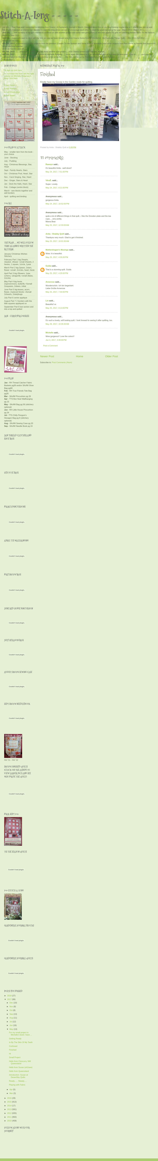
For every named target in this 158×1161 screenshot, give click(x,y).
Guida (48, 266)
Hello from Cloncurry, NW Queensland (20, 1062)
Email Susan (9, 95)
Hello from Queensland (19, 1071)
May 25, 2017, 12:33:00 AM (57, 225)
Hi (10, 1054)
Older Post (111, 356)
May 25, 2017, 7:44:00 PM (57, 292)
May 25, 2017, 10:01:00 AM (57, 241)
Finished (12, 1050)
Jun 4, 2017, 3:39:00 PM (56, 340)
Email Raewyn (10, 88)
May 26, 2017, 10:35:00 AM (57, 324)
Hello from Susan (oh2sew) (20, 1067)
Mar (11, 1093)
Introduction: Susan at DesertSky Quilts (18, 1076)
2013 (9, 1109)
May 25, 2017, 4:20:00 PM (57, 273)
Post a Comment (50, 346)
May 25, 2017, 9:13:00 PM (57, 308)
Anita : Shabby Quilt (55, 234)
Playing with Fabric (17, 1085)
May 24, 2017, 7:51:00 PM (57, 172)
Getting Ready (15, 1038)
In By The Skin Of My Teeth (20, 1042)
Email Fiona (9, 85)
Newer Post (47, 356)
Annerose (50, 282)
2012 (9, 1113)
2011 (9, 1117)
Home (79, 356)
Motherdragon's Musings (57, 250)
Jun (11, 1025)
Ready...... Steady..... (18, 1081)
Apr (11, 1089)
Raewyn (49, 164)
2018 (9, 996)
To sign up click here (13, 70)
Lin (47, 301)
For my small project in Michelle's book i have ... (20, 1033)
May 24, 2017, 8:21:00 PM (57, 188)
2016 (9, 1098)
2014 (9, 1106)
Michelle (49, 333)
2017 (9, 999)
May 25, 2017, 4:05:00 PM (57, 257)
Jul (10, 1021)
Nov (11, 1006)
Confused (13, 1046)
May (11, 1029)
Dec (11, 1003)
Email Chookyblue (12, 92)
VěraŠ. (49, 180)
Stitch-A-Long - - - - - (39, 15)
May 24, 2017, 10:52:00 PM (57, 204)
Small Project (14, 1057)
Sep (11, 1014)
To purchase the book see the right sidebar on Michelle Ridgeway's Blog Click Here (19, 76)
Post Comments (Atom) (62, 362)
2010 (9, 1121)
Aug (11, 1018)
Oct (11, 1010)
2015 (9, 1102)
